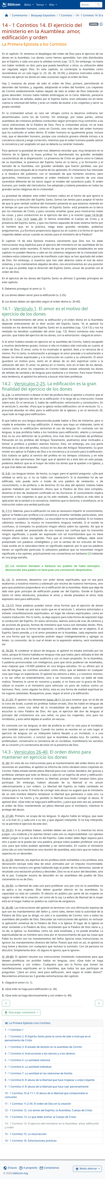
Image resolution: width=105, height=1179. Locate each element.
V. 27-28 (8, 816)
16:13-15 (7, 219)
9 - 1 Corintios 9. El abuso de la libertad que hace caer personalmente (47, 1086)
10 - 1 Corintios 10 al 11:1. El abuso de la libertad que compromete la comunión (46, 1095)
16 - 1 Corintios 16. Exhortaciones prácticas (31, 1140)
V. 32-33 (7, 860)
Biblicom (11, 4)
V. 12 (6, 579)
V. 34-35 (7, 885)
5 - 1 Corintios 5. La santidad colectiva (27, 1060)
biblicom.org (15, 1173)
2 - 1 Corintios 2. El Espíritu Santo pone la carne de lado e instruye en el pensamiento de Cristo (48, 1038)
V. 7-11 (7, 511)
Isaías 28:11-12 (56, 699)
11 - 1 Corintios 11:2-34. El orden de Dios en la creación (38, 1103)
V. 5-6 (6, 473)
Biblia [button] (28, 4)
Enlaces (10, 1167)
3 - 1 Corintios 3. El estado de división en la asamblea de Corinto (43, 1047)
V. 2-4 (6, 395)
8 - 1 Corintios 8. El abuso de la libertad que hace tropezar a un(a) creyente (49, 1080)
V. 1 (5, 320)
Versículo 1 (25, 309)
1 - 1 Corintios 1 (14, 1030)
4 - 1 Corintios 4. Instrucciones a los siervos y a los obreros (40, 1053)
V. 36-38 (7, 907)
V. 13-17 (8, 605)
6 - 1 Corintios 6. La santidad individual (28, 1066)
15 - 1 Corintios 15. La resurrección (26, 1134)
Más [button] (52, 4)
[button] (6, 1003)
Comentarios (20, 15)
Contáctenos (49, 1167)
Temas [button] (40, 4)
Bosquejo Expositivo (43, 15)
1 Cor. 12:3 (21, 219)
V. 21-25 (7, 699)
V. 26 (6, 763)
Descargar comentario (20, 1013)
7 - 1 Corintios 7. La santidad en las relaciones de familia (38, 1073)
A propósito (28, 1167)
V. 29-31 (7, 830)
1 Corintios (65, 15)
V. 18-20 (7, 650)
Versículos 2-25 (29, 384)
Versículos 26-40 (30, 752)
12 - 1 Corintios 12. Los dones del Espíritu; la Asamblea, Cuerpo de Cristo (48, 1110)
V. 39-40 (8, 956)
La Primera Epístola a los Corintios (27, 1023)
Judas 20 (36, 219)
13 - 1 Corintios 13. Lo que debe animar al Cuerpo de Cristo (40, 1117)
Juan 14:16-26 (94, 215)
